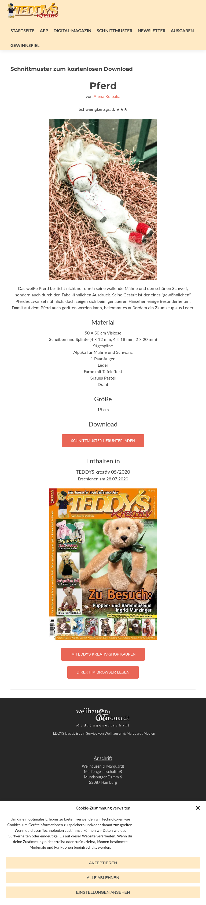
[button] (198, 808)
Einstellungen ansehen (103, 892)
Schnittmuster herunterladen (103, 440)
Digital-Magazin (72, 30)
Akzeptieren (103, 862)
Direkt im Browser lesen (103, 672)
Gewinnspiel (24, 45)
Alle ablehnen (103, 877)
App (44, 30)
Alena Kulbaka (107, 96)
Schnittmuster (115, 30)
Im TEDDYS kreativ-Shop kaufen (103, 654)
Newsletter (151, 30)
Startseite (22, 30)
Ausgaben (182, 30)
